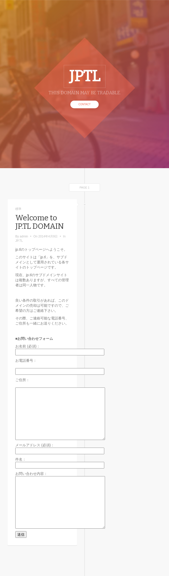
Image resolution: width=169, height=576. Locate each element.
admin (24, 236)
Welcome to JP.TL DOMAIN (39, 222)
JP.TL (19, 241)
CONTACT (85, 104)
